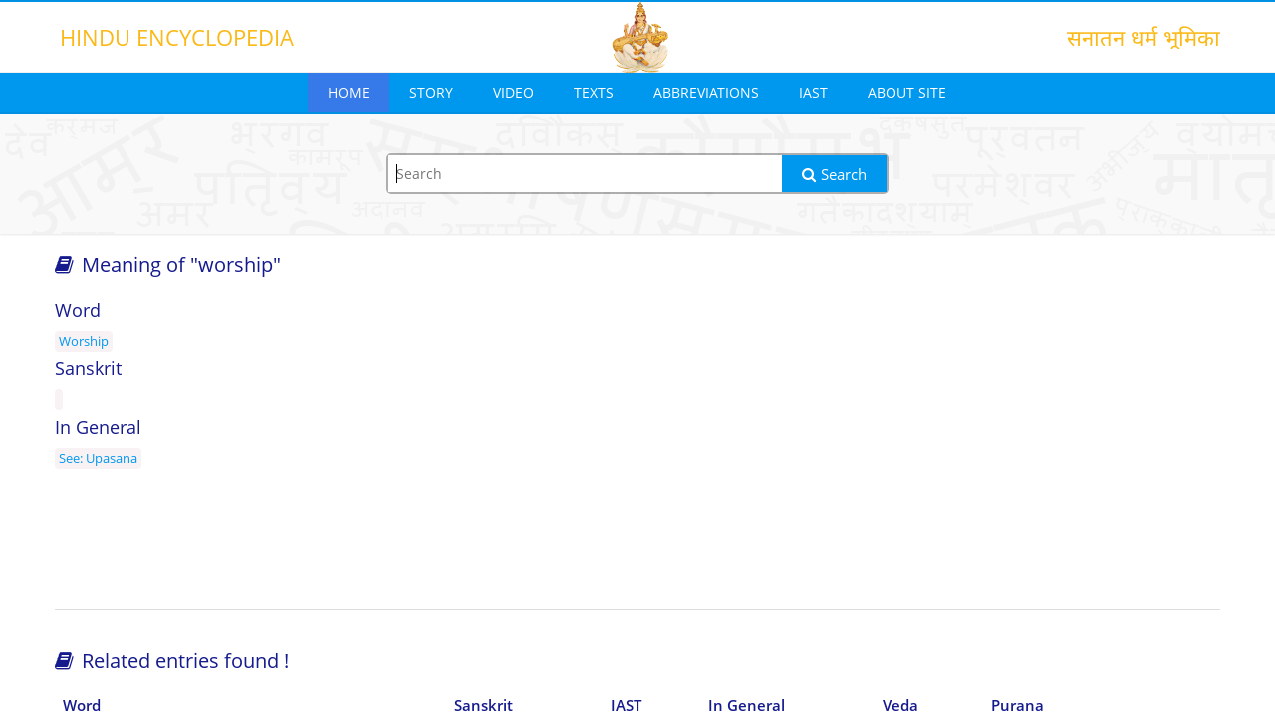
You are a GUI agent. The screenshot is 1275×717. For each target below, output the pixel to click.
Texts (594, 92)
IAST (813, 92)
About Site (907, 92)
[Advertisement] (1036, 450)
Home (349, 92)
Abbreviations (706, 92)
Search (834, 174)
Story (431, 92)
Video (513, 92)
